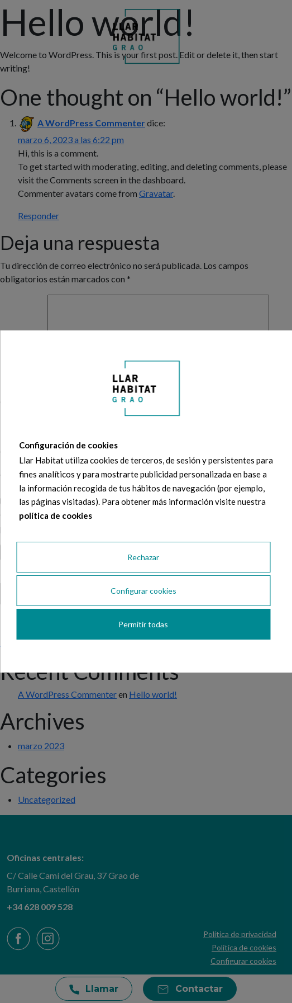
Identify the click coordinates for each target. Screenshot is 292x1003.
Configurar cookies (143, 590)
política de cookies (55, 515)
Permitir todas (143, 624)
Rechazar (143, 557)
